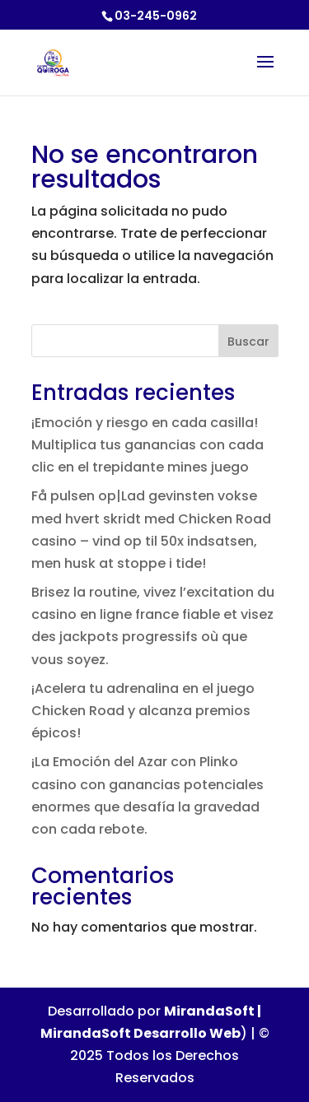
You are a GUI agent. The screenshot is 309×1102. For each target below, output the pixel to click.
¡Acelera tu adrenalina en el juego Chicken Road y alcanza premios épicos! (143, 710)
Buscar (248, 341)
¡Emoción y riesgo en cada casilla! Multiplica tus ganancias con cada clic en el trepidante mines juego (147, 445)
